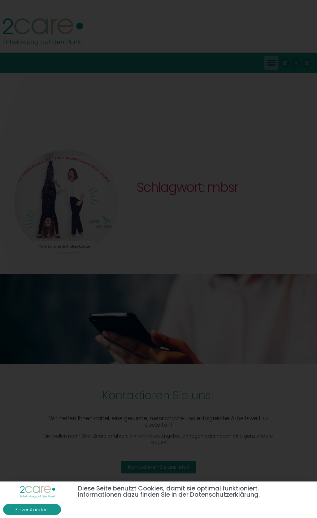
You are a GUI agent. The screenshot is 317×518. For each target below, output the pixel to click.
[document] (158, 259)
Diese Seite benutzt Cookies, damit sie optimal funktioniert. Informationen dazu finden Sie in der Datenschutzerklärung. (169, 491)
